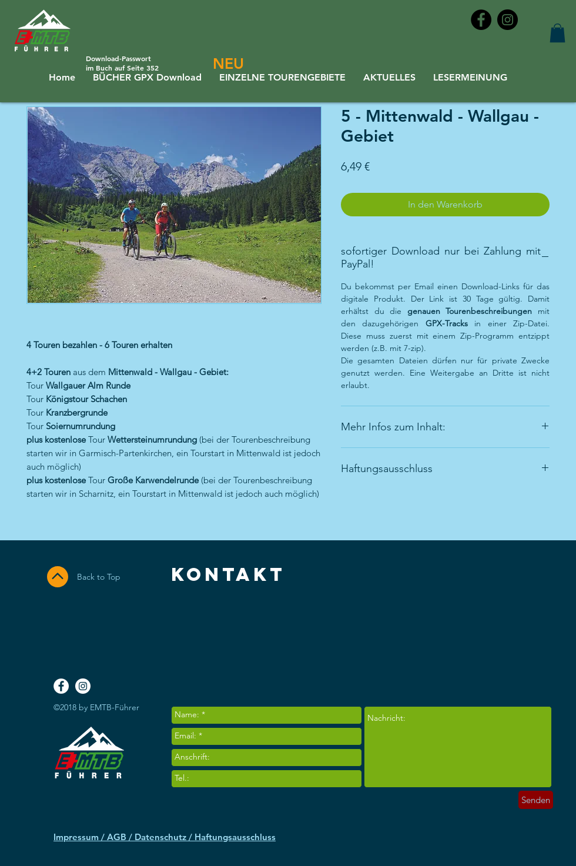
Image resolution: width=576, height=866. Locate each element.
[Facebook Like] (503, 634)
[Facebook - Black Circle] (481, 19)
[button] (557, 33)
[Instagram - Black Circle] (507, 19)
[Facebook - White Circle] (61, 686)
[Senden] (535, 800)
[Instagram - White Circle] (83, 686)
